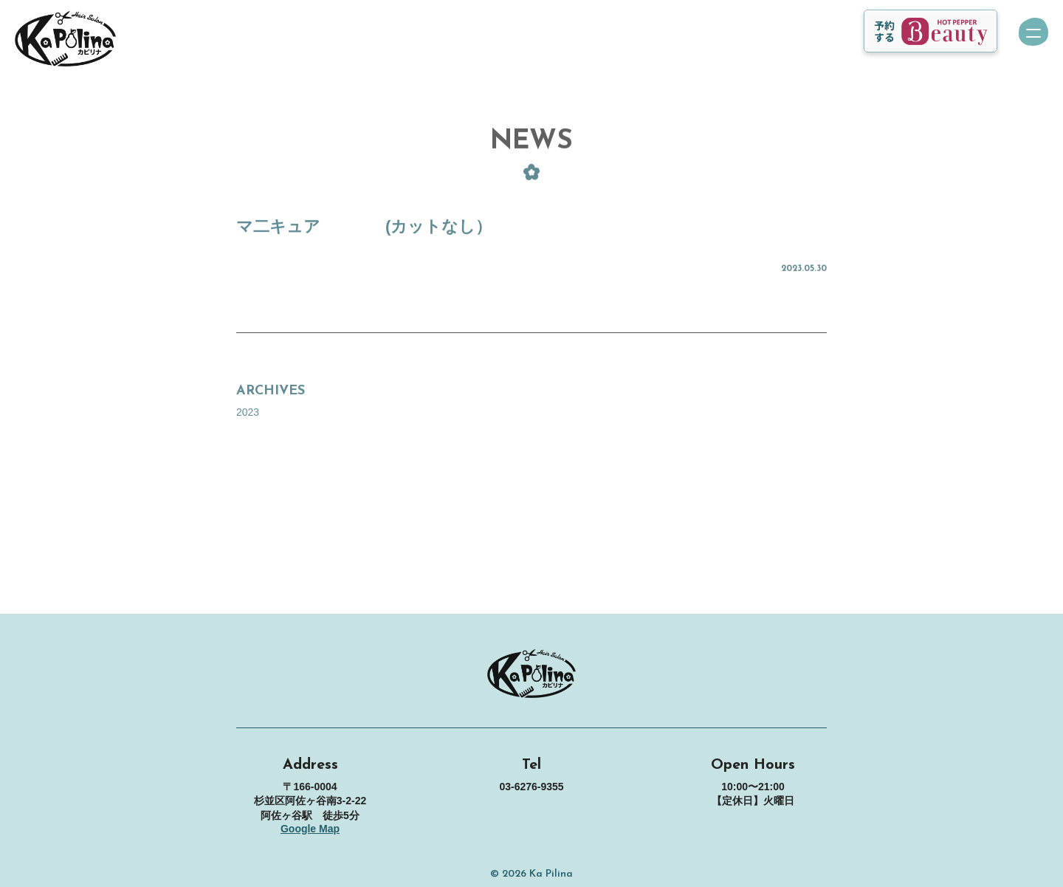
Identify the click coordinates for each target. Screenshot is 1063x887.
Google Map (310, 829)
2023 (247, 422)
